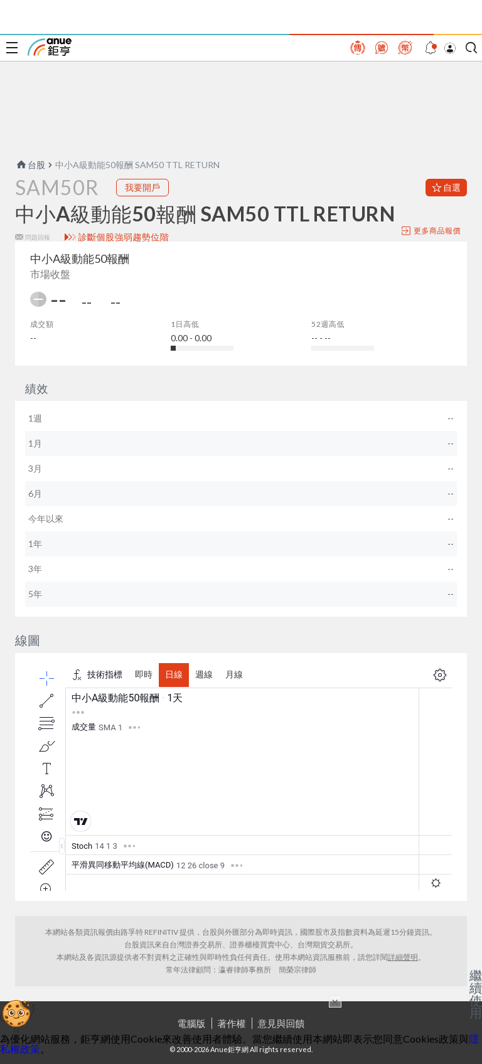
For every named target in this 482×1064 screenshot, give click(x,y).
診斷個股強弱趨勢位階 (123, 237)
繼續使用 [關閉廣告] (475, 993)
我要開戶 (142, 187)
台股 (30, 164)
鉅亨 (50, 47)
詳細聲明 (403, 957)
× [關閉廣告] (335, 1001)
